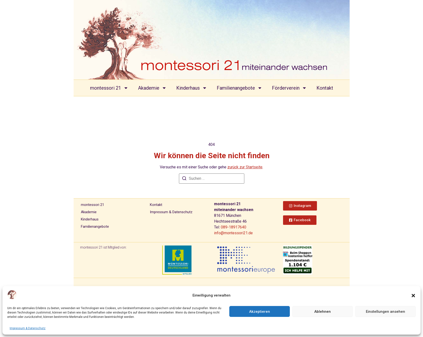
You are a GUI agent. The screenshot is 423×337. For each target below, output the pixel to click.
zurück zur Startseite (244, 167)
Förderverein (289, 88)
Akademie (152, 88)
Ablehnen (322, 311)
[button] (413, 295)
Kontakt (324, 88)
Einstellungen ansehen (385, 311)
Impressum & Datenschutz (28, 328)
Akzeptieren (259, 311)
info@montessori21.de (233, 233)
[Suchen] (184, 179)
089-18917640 (233, 227)
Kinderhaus (191, 88)
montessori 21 (109, 88)
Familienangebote (239, 88)
